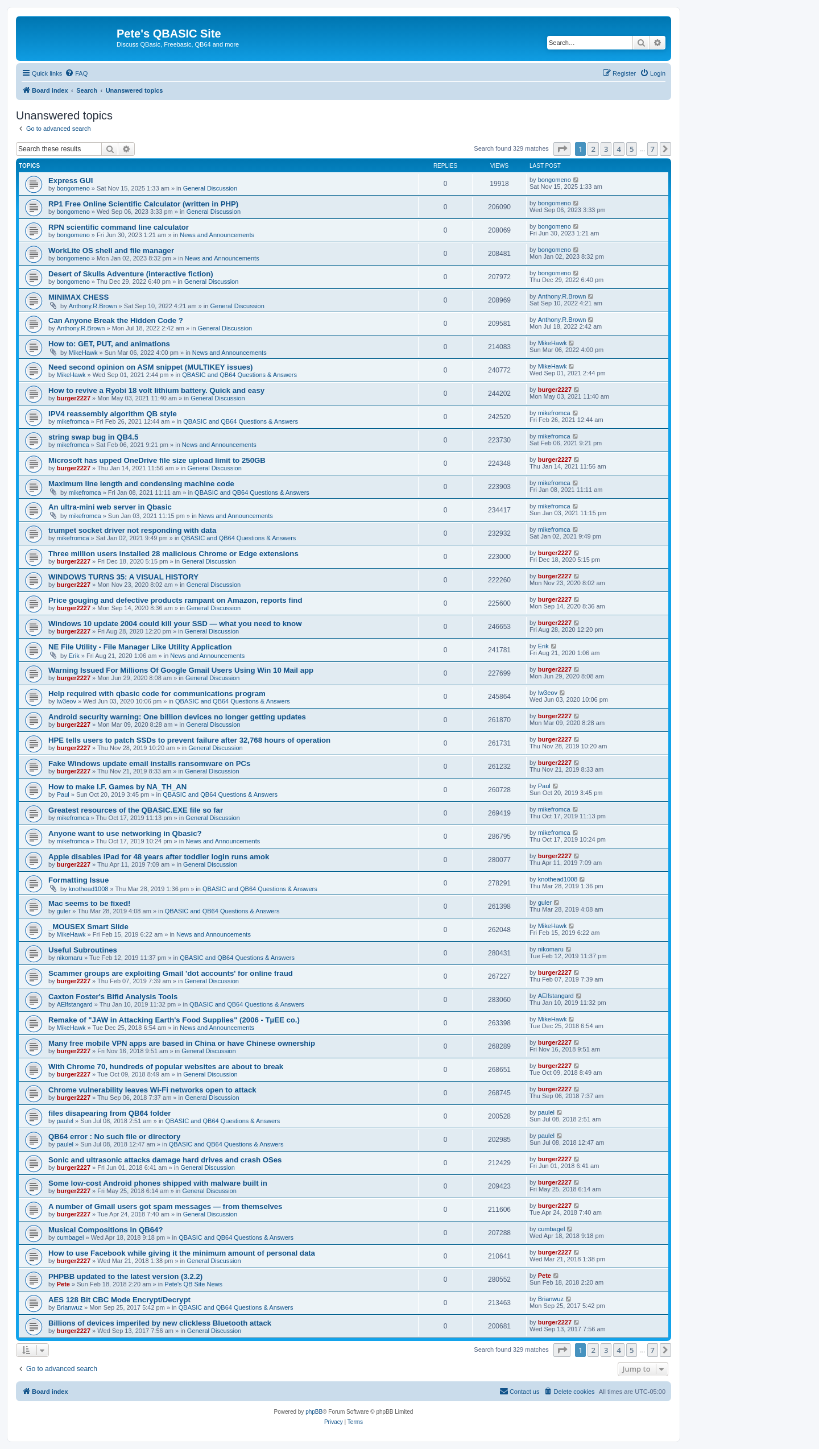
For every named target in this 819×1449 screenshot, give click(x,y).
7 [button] (653, 149)
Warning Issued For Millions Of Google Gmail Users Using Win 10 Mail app (180, 670)
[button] (561, 149)
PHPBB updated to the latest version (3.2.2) (125, 1276)
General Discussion (210, 188)
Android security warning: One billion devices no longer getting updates (177, 717)
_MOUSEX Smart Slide (88, 926)
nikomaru (69, 957)
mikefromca (73, 421)
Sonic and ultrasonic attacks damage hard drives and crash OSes (165, 1160)
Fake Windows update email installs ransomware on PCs (149, 763)
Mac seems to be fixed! (89, 903)
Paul (63, 794)
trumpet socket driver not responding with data (132, 530)
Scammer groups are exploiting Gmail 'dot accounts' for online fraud (170, 973)
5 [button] (632, 149)
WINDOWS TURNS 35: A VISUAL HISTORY (123, 577)
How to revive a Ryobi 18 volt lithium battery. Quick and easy (156, 390)
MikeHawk (83, 352)
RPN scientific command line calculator (118, 227)
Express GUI (70, 180)
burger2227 (73, 398)
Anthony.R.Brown (93, 306)
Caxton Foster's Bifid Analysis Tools (112, 996)
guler (64, 911)
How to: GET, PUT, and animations (109, 344)
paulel (65, 1120)
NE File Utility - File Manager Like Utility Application (140, 647)
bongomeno (73, 188)
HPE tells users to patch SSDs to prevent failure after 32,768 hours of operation (189, 740)
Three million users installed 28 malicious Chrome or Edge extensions (173, 553)
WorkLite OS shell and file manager (111, 250)
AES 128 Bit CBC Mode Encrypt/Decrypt (119, 1299)
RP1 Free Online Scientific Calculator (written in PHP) (143, 204)
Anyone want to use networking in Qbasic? (125, 833)
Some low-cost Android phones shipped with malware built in (157, 1183)
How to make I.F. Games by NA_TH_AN (117, 787)
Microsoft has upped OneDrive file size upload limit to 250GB (157, 460)
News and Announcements (217, 234)
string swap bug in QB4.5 (93, 437)
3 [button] (606, 149)
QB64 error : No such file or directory (114, 1136)
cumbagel (70, 1237)
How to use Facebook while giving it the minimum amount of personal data (181, 1253)
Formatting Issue (78, 880)
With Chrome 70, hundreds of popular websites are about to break (165, 1066)
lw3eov (66, 701)
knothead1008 (89, 888)
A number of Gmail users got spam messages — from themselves (165, 1206)
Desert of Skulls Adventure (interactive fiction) (130, 274)
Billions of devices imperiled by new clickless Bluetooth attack (159, 1323)
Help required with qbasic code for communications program (157, 693)
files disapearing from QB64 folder (109, 1113)
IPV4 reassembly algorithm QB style (112, 413)
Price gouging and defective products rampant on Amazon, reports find (175, 600)
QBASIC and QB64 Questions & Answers (239, 374)
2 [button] (593, 149)
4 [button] (619, 149)
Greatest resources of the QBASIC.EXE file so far (135, 810)
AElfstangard (75, 1004)
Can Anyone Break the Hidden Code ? (115, 320)
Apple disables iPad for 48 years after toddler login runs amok (158, 856)
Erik (74, 655)
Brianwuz (69, 1307)
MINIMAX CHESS (78, 297)
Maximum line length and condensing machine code (141, 483)
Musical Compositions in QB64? (105, 1230)
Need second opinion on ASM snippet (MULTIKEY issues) (150, 367)
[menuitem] (76, 73)
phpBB (313, 1412)
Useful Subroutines (82, 950)
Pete (63, 1284)
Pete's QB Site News (193, 1284)
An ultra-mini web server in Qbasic (110, 507)
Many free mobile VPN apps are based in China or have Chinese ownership (181, 1043)
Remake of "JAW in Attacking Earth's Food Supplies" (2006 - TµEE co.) (174, 1020)
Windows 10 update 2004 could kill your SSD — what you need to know (174, 623)
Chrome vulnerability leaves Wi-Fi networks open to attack (152, 1090)
